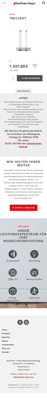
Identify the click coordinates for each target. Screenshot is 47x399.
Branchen (6, 343)
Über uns (6, 355)
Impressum (13, 391)
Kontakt (5, 358)
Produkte (6, 340)
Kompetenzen (8, 351)
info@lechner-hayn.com (23, 383)
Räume (5, 347)
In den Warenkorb (30, 84)
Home (4, 336)
